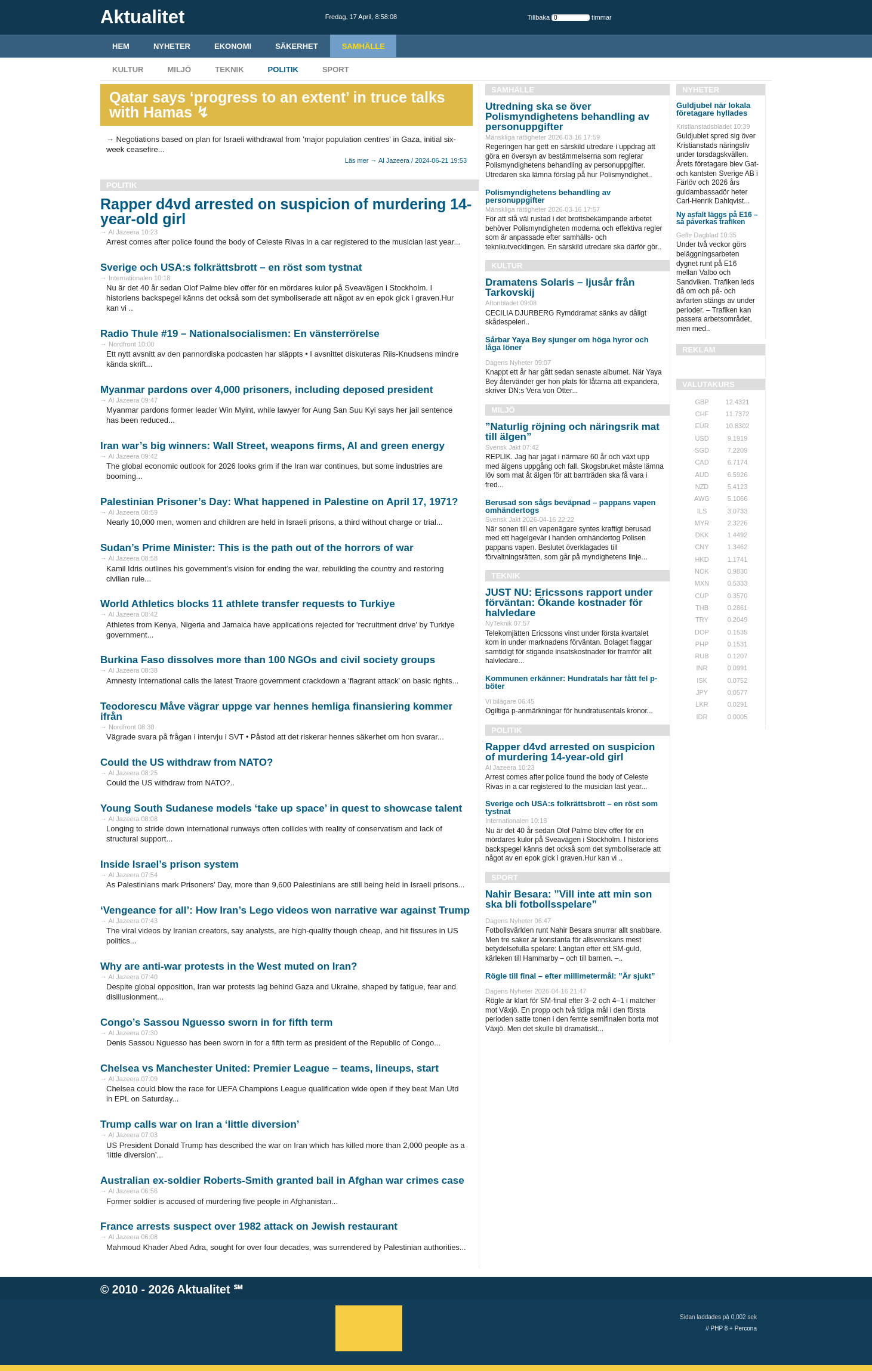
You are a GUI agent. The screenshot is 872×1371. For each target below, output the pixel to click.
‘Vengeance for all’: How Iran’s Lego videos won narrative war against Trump (285, 910)
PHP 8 (719, 1328)
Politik (283, 69)
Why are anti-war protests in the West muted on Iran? (228, 966)
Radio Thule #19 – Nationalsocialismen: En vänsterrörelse (240, 333)
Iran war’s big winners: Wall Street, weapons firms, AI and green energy (272, 445)
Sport (335, 69)
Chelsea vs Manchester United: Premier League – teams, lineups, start (269, 1068)
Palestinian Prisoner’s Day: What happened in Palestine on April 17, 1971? (279, 501)
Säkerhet (296, 46)
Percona (746, 1328)
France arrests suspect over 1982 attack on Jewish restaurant (249, 1226)
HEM (121, 46)
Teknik (229, 69)
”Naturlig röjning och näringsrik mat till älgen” (572, 431)
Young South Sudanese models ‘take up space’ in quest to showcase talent (281, 808)
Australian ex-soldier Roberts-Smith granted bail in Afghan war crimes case (282, 1180)
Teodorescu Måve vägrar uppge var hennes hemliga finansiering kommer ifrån (276, 711)
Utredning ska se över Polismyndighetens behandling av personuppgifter (567, 116)
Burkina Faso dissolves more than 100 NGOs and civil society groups (267, 660)
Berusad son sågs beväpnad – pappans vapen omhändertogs (570, 506)
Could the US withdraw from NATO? (186, 762)
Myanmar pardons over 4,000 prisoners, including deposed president (266, 389)
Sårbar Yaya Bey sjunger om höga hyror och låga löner (567, 343)
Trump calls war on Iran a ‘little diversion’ (199, 1124)
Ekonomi (232, 46)
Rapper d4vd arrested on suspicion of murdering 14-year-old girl (286, 211)
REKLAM (699, 349)
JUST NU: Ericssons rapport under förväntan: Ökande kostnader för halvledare (569, 602)
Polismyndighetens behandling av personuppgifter (548, 196)
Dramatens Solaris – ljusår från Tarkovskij (559, 287)
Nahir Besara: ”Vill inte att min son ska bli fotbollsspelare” (568, 899)
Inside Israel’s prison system (169, 864)
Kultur (127, 69)
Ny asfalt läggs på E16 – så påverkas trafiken (717, 218)
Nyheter (171, 46)
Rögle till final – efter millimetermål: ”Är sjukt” (570, 975)
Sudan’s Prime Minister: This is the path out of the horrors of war (257, 547)
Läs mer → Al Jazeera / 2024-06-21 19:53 (406, 160)
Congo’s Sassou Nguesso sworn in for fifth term (216, 1022)
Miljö (179, 69)
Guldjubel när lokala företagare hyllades (713, 109)
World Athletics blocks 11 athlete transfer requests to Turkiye (247, 603)
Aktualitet (203, 1289)
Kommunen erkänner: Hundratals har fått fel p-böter (571, 682)
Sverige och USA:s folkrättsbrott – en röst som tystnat (231, 267)
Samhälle (363, 46)
